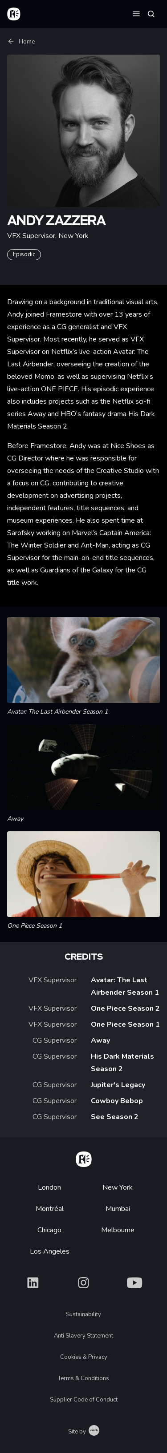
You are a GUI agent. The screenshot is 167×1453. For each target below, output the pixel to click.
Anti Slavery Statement (83, 1336)
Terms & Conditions (83, 1378)
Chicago (49, 1230)
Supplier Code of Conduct (84, 1400)
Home (21, 41)
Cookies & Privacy (83, 1357)
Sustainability (83, 1314)
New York (117, 1187)
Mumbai (118, 1209)
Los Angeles (49, 1251)
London (49, 1187)
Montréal (50, 1209)
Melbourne (117, 1230)
